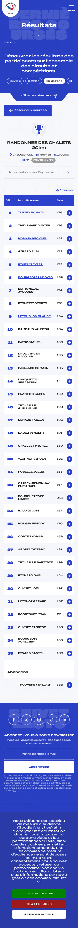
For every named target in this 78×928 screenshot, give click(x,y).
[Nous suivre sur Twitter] (26, 719)
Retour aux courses (28, 110)
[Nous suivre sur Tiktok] (52, 719)
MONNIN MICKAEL (32, 238)
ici (14, 791)
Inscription (39, 767)
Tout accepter (39, 893)
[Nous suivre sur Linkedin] (64, 719)
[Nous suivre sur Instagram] (39, 719)
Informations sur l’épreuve (39, 172)
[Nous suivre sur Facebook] (14, 719)
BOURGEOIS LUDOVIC (35, 277)
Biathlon (33, 81)
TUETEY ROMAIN (31, 213)
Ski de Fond (54, 81)
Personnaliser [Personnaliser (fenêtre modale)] (39, 914)
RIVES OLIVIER (30, 264)
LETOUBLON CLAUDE (34, 316)
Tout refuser (39, 904)
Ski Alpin (15, 81)
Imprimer (65, 190)
